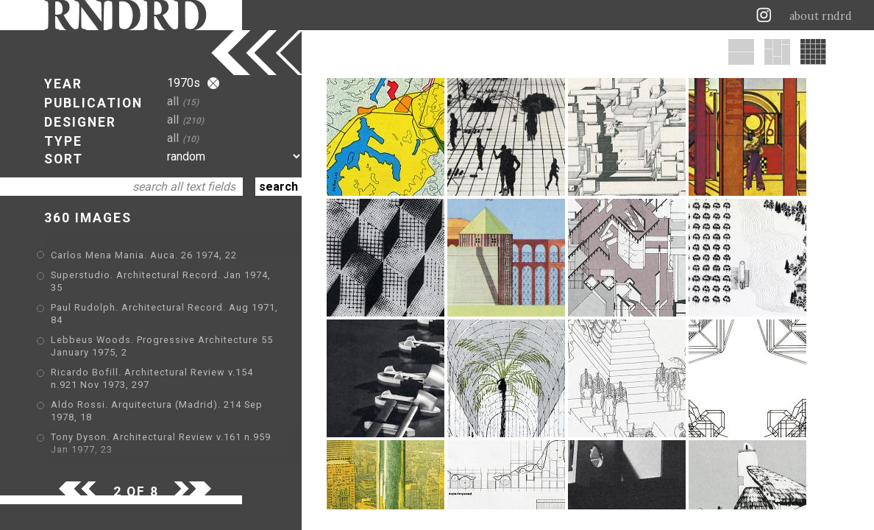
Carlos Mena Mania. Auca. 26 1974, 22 (144, 255)
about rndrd (820, 16)
